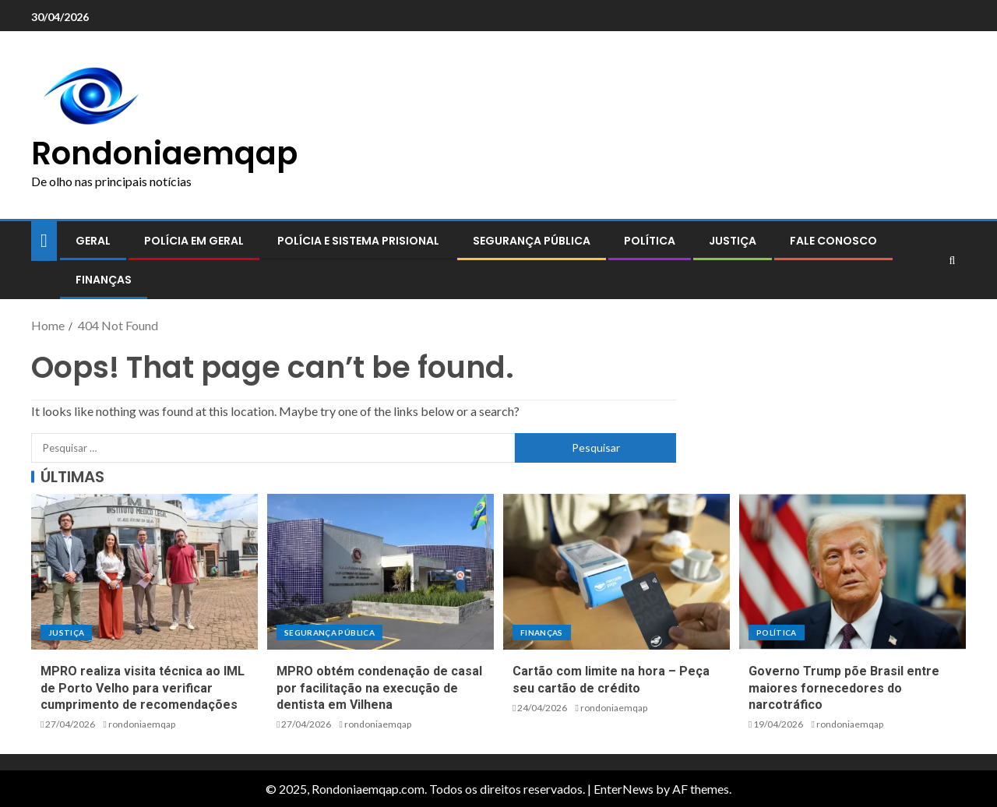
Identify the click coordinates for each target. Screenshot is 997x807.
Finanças (104, 279)
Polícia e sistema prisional (358, 240)
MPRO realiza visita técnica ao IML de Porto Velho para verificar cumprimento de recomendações (143, 688)
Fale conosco (833, 240)
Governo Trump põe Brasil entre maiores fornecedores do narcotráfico (844, 688)
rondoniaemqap (141, 724)
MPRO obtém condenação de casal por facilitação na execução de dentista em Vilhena (379, 688)
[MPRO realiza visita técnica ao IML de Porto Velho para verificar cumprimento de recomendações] (144, 572)
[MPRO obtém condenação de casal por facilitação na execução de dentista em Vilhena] (380, 572)
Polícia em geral (194, 240)
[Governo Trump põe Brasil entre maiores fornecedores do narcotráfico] (852, 572)
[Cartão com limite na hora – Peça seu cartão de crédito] (616, 572)
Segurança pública (531, 240)
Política (649, 240)
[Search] (952, 260)
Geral (93, 240)
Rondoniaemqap (164, 153)
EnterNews (624, 788)
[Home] (44, 239)
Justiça (732, 240)
